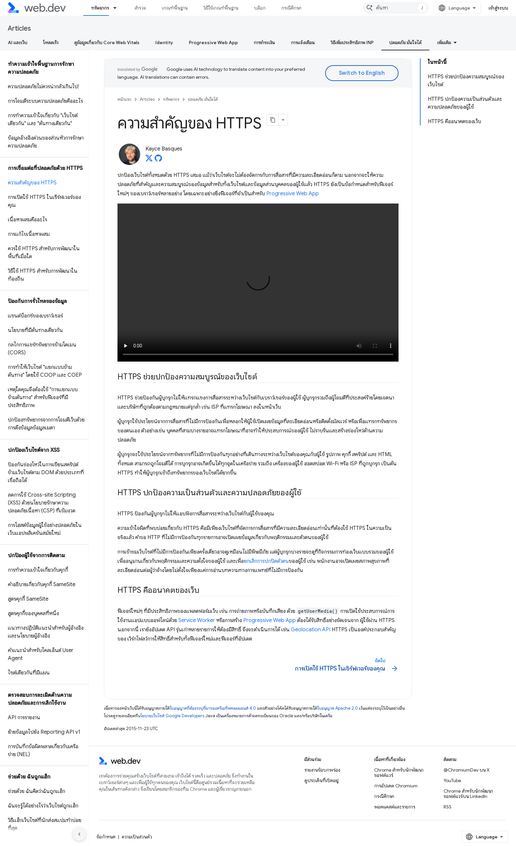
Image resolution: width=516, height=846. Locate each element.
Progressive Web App (213, 42)
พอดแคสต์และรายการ (394, 807)
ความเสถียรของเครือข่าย (411, 42)
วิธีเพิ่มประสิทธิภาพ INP (352, 42)
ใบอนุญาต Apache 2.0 (337, 708)
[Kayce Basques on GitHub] (158, 160)
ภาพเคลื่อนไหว (491, 42)
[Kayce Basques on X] (149, 160)
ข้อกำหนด (106, 836)
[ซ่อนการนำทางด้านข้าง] (79, 834)
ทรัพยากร (171, 99)
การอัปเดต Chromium (396, 786)
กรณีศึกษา (291, 8)
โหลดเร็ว (51, 42)
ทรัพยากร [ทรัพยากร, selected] (100, 8)
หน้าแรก (124, 99)
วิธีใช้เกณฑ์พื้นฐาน (220, 8)
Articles (19, 28)
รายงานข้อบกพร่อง (322, 770)
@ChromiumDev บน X (467, 770)
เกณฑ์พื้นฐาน (175, 8)
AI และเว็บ (17, 42)
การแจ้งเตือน (303, 42)
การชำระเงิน (264, 42)
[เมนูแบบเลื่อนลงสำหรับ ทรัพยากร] (118, 8)
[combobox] (411, 8)
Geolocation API (310, 629)
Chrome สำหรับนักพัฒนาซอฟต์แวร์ (399, 772)
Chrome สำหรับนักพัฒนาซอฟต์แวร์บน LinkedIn (468, 793)
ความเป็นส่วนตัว (137, 836)
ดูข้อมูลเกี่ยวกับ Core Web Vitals (107, 42)
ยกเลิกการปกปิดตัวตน (266, 561)
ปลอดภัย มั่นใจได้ (203, 99)
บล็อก (260, 8)
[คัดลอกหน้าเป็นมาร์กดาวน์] (273, 119)
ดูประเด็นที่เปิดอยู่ (321, 780)
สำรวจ (140, 8)
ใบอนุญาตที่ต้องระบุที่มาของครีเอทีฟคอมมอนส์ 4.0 (213, 708)
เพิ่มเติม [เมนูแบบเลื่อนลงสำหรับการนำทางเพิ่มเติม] (324, 8)
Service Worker (196, 620)
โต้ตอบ (455, 42)
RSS (448, 807)
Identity (164, 42)
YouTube (452, 780)
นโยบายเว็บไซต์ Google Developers (171, 716)
